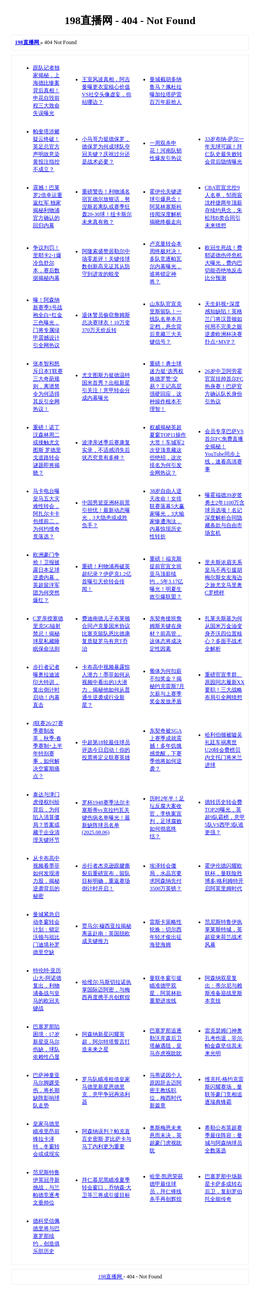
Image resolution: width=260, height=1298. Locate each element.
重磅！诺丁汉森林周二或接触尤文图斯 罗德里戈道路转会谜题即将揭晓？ (47, 450)
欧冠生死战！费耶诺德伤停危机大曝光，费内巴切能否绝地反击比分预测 (223, 263)
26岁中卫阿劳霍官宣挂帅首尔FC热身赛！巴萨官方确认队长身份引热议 (224, 386)
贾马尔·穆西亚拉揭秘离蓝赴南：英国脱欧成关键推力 (106, 933)
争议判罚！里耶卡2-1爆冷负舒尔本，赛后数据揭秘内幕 (47, 263)
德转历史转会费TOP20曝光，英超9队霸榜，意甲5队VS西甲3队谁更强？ (225, 817)
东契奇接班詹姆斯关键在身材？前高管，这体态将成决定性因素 (166, 633)
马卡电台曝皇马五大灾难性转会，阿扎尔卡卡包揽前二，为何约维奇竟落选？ (46, 514)
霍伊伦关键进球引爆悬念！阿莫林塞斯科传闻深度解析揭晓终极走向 (166, 206)
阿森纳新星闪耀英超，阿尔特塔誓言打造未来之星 (106, 1041)
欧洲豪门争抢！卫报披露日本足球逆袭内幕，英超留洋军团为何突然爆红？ (46, 577)
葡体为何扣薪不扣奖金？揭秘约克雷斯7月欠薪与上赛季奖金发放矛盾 (167, 686)
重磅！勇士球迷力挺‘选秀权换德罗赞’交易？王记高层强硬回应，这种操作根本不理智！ (166, 386)
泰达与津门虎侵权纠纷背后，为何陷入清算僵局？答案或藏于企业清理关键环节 (46, 817)
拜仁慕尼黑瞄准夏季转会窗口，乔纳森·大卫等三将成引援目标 (106, 1187)
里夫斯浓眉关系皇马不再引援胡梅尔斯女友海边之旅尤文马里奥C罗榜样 (223, 577)
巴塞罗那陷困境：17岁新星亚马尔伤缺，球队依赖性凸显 (46, 1042)
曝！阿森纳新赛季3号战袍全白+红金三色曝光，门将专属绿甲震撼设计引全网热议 (48, 322)
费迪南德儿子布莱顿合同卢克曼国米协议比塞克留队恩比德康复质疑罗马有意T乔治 (106, 633)
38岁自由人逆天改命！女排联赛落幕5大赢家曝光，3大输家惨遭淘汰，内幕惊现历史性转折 (167, 514)
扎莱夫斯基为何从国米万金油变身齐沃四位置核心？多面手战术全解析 (223, 633)
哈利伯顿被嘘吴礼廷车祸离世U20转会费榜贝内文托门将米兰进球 (223, 750)
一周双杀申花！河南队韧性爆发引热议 (166, 150)
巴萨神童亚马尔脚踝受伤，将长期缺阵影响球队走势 (46, 1090)
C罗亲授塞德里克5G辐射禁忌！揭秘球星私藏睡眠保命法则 (48, 633)
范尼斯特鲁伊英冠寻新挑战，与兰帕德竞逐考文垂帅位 (46, 1187)
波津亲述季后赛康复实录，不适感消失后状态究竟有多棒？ (106, 450)
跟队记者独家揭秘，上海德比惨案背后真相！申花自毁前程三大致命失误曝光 (46, 90)
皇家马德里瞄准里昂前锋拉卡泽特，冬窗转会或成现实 (46, 1139)
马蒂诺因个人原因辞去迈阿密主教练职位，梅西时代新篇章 (166, 1090)
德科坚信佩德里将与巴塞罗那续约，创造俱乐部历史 (46, 1236)
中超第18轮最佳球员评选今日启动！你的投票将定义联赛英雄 (106, 750)
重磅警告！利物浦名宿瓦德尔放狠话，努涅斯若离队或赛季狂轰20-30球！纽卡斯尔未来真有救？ (107, 206)
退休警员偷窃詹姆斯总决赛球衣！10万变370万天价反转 (106, 322)
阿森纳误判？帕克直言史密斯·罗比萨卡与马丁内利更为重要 (106, 1139)
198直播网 (110, 1276)
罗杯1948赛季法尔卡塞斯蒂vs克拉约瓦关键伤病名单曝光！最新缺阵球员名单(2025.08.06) (106, 817)
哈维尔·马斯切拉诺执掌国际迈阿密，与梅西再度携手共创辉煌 (106, 989)
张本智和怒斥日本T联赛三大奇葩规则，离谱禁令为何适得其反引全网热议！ (48, 386)
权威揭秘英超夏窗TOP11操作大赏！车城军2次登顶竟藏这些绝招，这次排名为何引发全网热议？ (168, 450)
